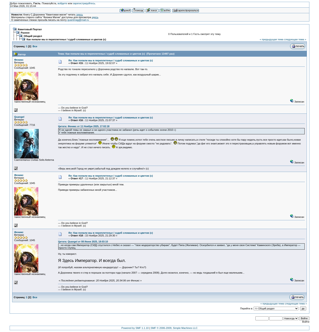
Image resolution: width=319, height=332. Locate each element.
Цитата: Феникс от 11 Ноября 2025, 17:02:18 (83, 126)
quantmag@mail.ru (78, 20)
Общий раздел (33, 36)
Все (34, 46)
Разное (25, 32)
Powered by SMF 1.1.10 (135, 328)
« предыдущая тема (271, 39)
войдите (62, 3)
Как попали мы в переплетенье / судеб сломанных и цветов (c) (66, 39)
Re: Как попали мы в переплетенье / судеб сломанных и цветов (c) (111, 60)
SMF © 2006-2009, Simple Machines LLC (174, 328)
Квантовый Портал (30, 29)
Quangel (19, 117)
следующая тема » (295, 39)
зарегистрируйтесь (84, 3)
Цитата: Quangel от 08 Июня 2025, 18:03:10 (83, 241)
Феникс (19, 59)
